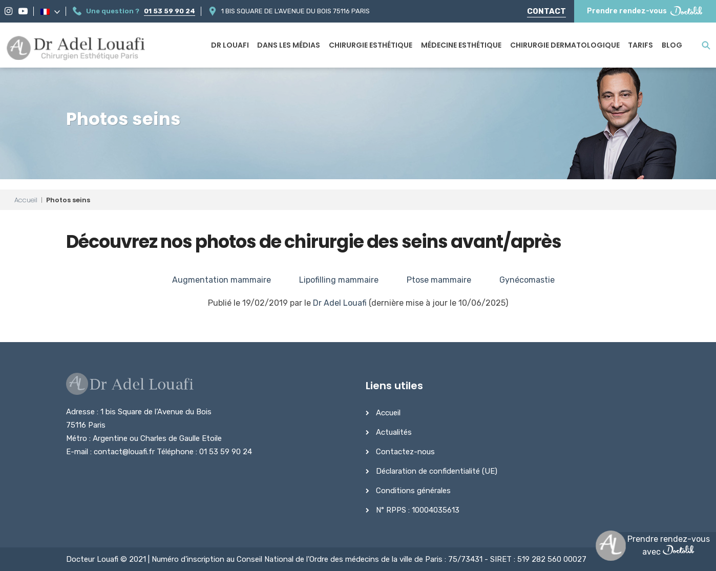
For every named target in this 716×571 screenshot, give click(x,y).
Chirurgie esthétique (370, 45)
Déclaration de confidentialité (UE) (436, 471)
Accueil (25, 200)
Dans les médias (288, 45)
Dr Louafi (230, 45)
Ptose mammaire (439, 280)
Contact (546, 11)
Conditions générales (413, 490)
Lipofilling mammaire (338, 280)
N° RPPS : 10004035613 (417, 510)
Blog (672, 45)
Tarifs (640, 45)
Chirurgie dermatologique (565, 45)
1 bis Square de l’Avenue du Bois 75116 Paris (295, 11)
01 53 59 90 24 (169, 11)
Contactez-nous (405, 451)
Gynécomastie (527, 280)
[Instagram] (8, 11)
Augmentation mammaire (221, 280)
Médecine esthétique (461, 45)
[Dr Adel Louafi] (77, 49)
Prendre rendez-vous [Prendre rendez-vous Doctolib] (645, 11)
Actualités (394, 432)
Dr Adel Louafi (340, 303)
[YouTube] (23, 11)
